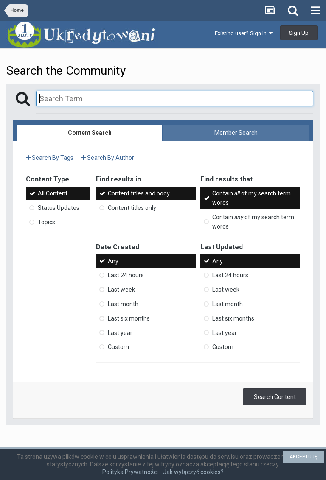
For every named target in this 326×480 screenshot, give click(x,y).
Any (113, 260)
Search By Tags (49, 157)
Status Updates (58, 207)
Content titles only (132, 207)
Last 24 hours (126, 275)
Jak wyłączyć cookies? (193, 472)
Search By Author (107, 157)
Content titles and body (139, 193)
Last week (121, 289)
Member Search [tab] (236, 132)
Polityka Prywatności (130, 472)
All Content (52, 193)
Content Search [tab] (90, 132)
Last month (123, 304)
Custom (118, 346)
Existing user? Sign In (244, 33)
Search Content (275, 396)
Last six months (129, 318)
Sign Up (299, 33)
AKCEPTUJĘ (303, 457)
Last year (120, 332)
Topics (46, 222)
